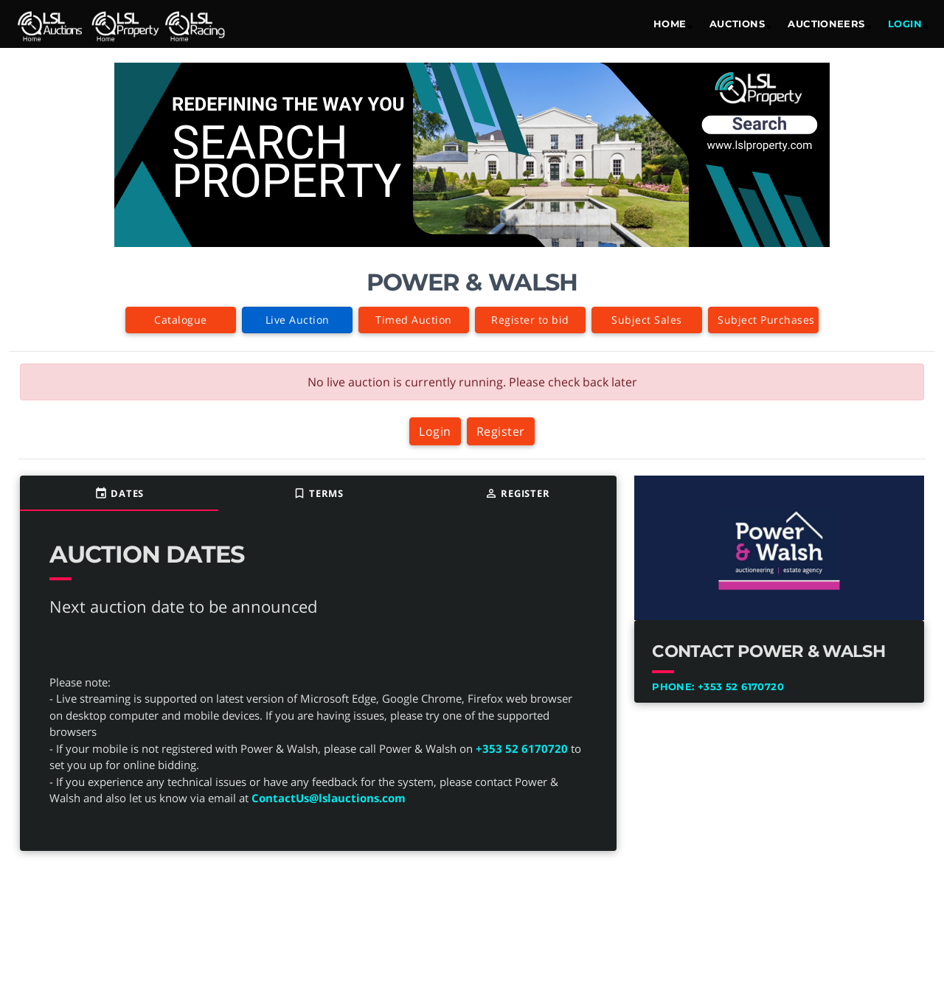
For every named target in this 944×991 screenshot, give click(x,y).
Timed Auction (413, 320)
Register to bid (530, 320)
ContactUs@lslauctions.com (328, 797)
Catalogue (180, 320)
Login (435, 431)
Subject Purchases (766, 320)
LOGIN (905, 23)
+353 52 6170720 (522, 748)
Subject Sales (646, 320)
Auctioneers (826, 23)
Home (670, 23)
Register (500, 431)
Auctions (737, 23)
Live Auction (298, 320)
